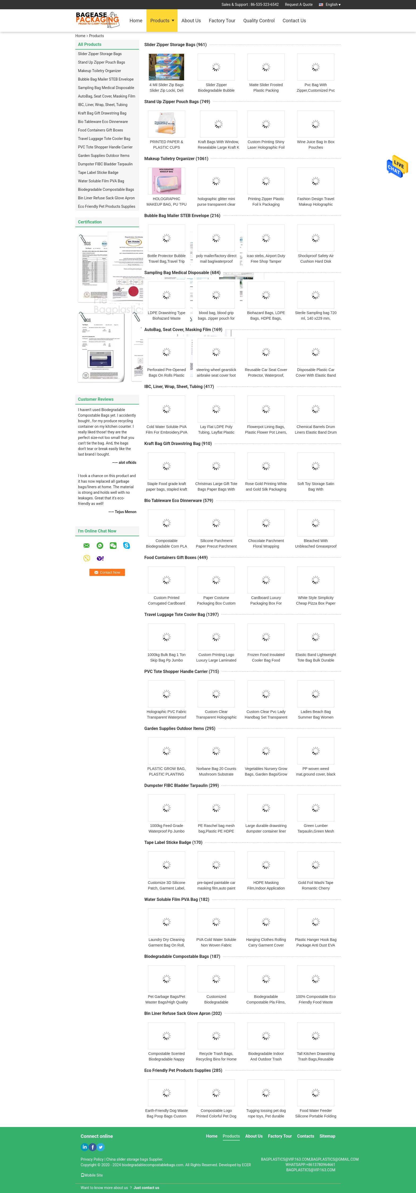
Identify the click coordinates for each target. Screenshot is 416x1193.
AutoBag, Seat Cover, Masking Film (106, 96)
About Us (191, 20)
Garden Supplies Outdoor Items (103, 155)
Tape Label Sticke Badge (98, 172)
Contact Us (294, 20)
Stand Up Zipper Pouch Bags (101, 62)
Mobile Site (92, 1175)
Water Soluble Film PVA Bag (101, 181)
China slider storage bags (127, 1159)
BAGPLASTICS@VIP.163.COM (310, 1170)
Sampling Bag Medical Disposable (106, 88)
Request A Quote (299, 4)
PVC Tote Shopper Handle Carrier (105, 147)
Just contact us (146, 1188)
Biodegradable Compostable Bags (106, 189)
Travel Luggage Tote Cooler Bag (104, 139)
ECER (246, 1165)
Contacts (305, 1136)
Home (135, 20)
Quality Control (259, 20)
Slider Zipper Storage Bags (100, 54)
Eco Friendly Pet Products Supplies (106, 206)
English (333, 4)
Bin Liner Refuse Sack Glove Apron (106, 198)
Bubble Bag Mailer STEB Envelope (106, 79)
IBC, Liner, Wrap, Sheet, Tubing (102, 105)
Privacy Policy (92, 1159)
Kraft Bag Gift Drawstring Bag (102, 113)
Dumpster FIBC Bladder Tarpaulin (105, 164)
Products (160, 20)
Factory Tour (222, 20)
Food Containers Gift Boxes (100, 130)
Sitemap (327, 1136)
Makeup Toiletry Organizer (99, 71)
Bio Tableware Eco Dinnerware (103, 122)
